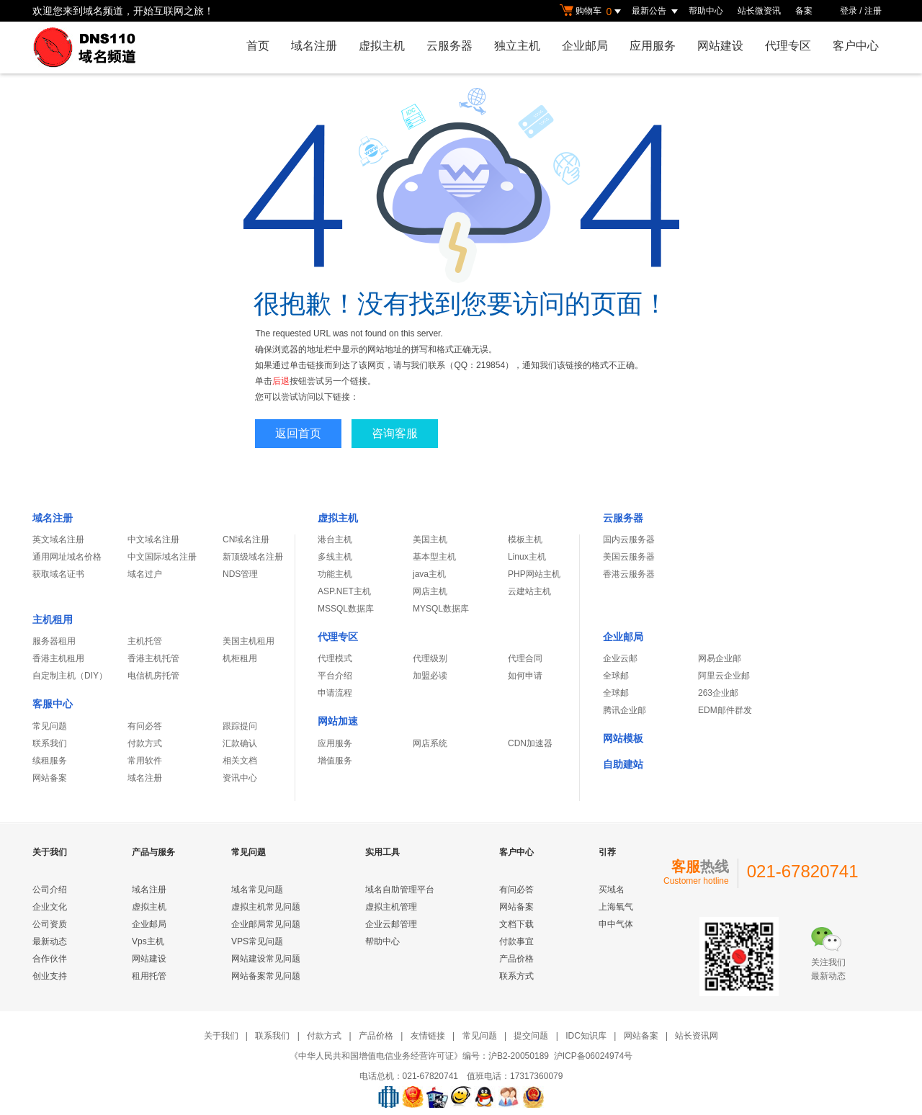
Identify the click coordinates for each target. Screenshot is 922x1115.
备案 (804, 11)
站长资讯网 (696, 1036)
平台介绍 (335, 676)
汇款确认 (240, 743)
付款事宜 (516, 941)
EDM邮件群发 (725, 710)
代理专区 (788, 46)
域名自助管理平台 (399, 890)
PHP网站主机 (534, 574)
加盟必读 (430, 676)
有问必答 (144, 726)
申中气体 (616, 924)
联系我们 (49, 743)
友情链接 (428, 1036)
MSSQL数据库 (346, 609)
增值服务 (335, 761)
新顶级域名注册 (253, 557)
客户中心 (856, 46)
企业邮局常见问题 (265, 924)
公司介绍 (49, 890)
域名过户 (144, 574)
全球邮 (616, 676)
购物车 (592, 11)
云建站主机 (529, 591)
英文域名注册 (58, 539)
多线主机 (335, 557)
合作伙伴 (49, 959)
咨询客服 (395, 433)
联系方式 (516, 976)
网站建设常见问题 (265, 959)
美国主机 (430, 539)
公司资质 (49, 924)
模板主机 (525, 539)
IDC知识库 (586, 1036)
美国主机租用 (248, 641)
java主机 (429, 574)
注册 (873, 11)
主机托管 (144, 641)
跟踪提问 (240, 726)
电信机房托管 (153, 676)
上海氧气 (616, 907)
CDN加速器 (530, 743)
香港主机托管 (153, 658)
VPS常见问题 (257, 941)
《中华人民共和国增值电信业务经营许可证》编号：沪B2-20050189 (419, 1056)
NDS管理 (240, 574)
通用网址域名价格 (67, 557)
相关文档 (240, 761)
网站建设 (720, 46)
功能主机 (335, 574)
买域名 (612, 890)
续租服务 (49, 761)
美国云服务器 (629, 557)
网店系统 (430, 743)
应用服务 (653, 46)
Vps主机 (148, 941)
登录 (848, 11)
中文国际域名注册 (162, 557)
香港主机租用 (58, 658)
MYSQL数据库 (441, 609)
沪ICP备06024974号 (593, 1056)
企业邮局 (585, 46)
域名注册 (314, 46)
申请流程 (335, 693)
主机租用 (52, 619)
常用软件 (144, 761)
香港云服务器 (629, 574)
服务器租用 (54, 641)
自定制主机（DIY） (69, 676)
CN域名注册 (246, 539)
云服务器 (449, 46)
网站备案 (49, 778)
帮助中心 (706, 11)
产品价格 (516, 959)
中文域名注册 (153, 539)
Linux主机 (527, 557)
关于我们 (221, 1036)
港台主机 (335, 539)
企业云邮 (620, 658)
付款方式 (144, 743)
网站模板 (623, 738)
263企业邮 (718, 693)
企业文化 (49, 907)
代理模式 (335, 658)
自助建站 (623, 764)
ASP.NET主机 (344, 591)
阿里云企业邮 (724, 676)
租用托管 (149, 976)
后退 (281, 381)
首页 (257, 46)
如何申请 (525, 676)
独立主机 (517, 46)
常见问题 (49, 726)
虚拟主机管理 (391, 907)
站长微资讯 (759, 11)
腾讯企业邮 (624, 710)
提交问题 (531, 1036)
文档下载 (516, 924)
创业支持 (49, 976)
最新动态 (49, 941)
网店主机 (430, 591)
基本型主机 (434, 557)
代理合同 (525, 658)
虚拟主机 (382, 46)
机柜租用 (240, 658)
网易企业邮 (719, 658)
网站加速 (338, 721)
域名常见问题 (257, 890)
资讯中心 (240, 778)
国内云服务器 (629, 539)
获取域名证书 (58, 574)
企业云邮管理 (391, 924)
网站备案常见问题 (265, 976)
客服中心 (52, 703)
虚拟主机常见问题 (265, 907)
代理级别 (430, 658)
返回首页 (298, 433)
